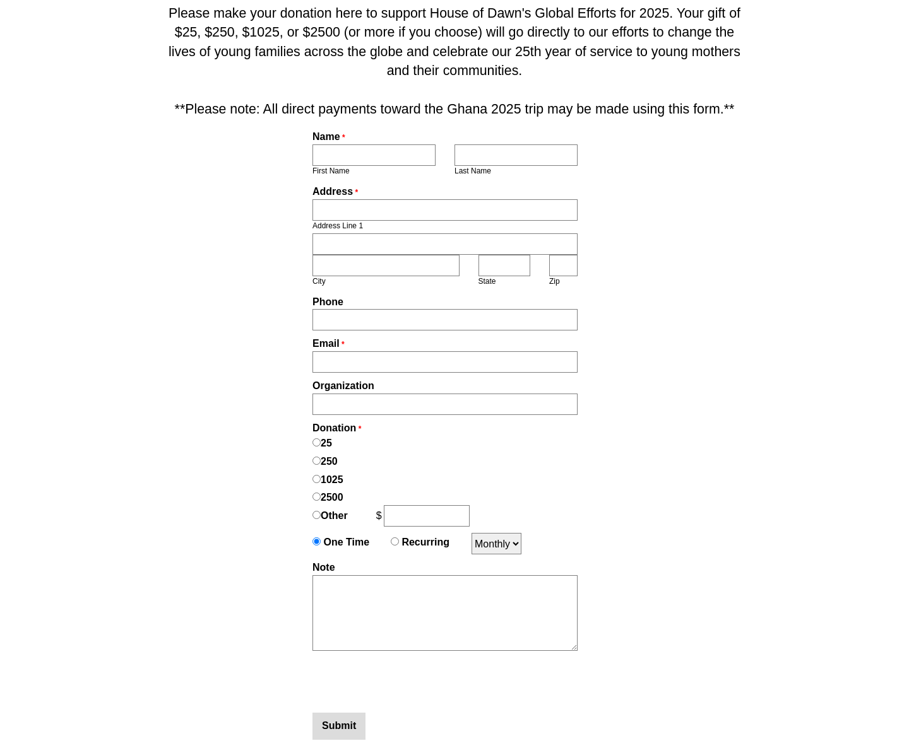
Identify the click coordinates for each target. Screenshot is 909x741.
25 (326, 443)
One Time (345, 542)
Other (334, 515)
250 (329, 461)
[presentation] (408, 681)
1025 (332, 479)
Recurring (424, 542)
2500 (332, 497)
